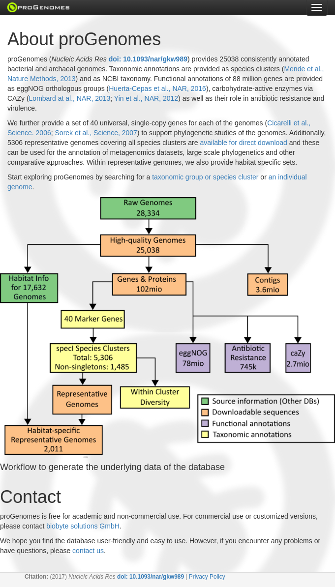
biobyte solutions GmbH (83, 526)
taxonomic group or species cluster (205, 177)
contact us (88, 551)
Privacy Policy (207, 576)
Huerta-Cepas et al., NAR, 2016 (157, 88)
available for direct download (243, 143)
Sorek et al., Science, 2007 (96, 133)
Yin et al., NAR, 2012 (146, 98)
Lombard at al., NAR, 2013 (70, 98)
